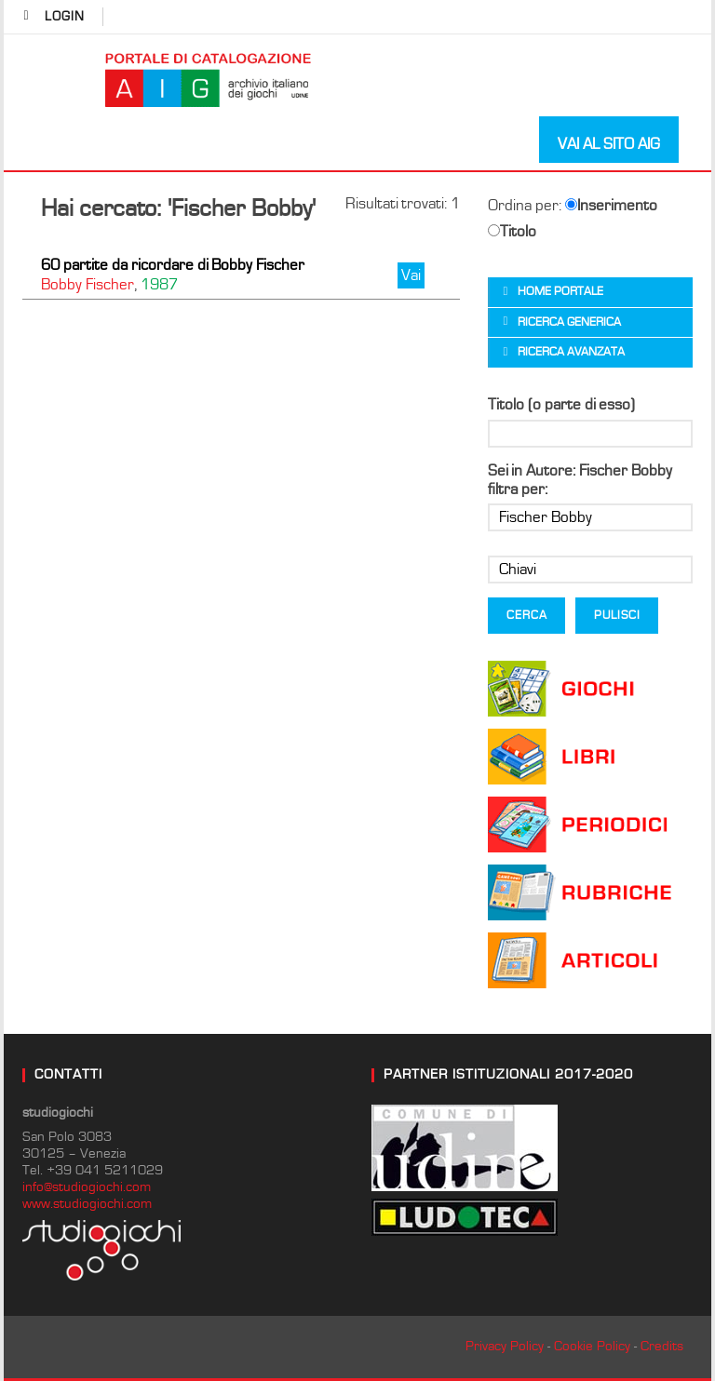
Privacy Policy (504, 1346)
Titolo (512, 231)
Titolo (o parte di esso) (561, 405)
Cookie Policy (592, 1346)
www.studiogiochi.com (87, 1204)
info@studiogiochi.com (86, 1187)
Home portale (560, 292)
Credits (662, 1346)
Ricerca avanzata (571, 352)
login (65, 16)
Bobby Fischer (87, 284)
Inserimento (611, 205)
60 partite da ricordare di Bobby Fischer (172, 265)
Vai (411, 275)
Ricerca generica (569, 322)
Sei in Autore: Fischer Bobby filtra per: (580, 480)
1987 (159, 284)
